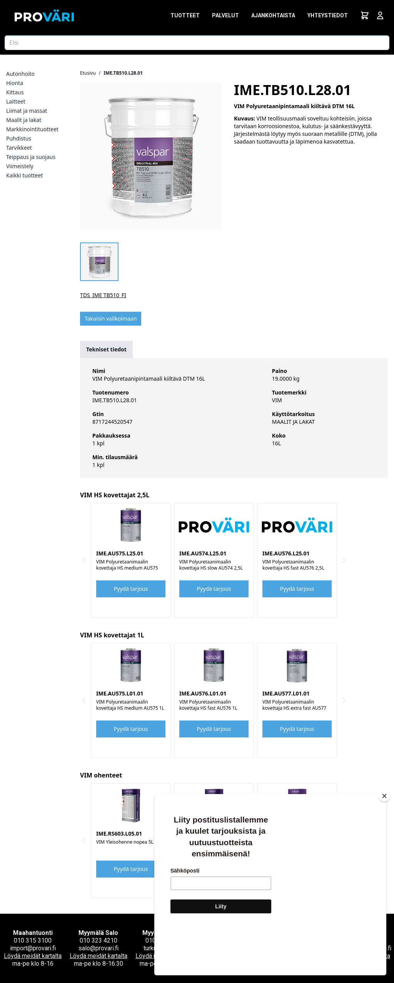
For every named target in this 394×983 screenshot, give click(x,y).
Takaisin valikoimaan (111, 318)
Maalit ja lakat (23, 120)
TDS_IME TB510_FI (103, 295)
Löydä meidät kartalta (33, 956)
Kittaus (15, 92)
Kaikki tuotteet (24, 175)
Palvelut (225, 15)
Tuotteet (185, 15)
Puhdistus (18, 138)
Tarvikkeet (19, 147)
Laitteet (15, 101)
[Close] (384, 842)
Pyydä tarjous (131, 588)
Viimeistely (19, 166)
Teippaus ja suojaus (30, 156)
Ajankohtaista (273, 15)
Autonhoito (20, 73)
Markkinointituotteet (32, 129)
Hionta (14, 83)
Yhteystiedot (327, 15)
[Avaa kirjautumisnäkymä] (380, 15)
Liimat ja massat (26, 110)
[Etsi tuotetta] (197, 42)
